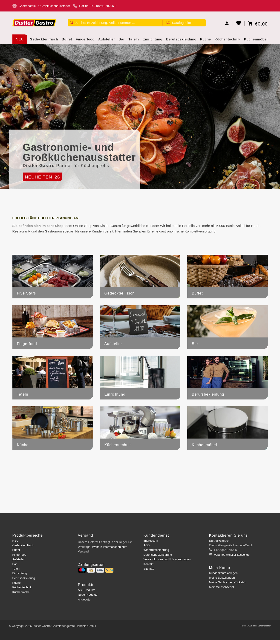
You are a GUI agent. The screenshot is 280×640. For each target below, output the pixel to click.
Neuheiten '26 (42, 177)
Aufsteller (106, 40)
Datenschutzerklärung (158, 554)
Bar (122, 40)
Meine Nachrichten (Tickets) (227, 582)
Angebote (84, 599)
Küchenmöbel (256, 40)
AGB (147, 545)
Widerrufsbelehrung (156, 550)
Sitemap (149, 568)
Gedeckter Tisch (44, 40)
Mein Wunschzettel (221, 587)
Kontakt (148, 564)
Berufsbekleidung (181, 40)
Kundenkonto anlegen (223, 573)
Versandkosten (264, 626)
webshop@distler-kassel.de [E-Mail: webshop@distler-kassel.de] (231, 554)
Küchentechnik (227, 40)
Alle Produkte (86, 590)
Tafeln (133, 40)
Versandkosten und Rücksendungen (167, 559)
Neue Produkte (88, 594)
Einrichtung (152, 40)
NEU (20, 39)
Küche (205, 40)
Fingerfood (85, 40)
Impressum (151, 540)
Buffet (67, 40)
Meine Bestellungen (222, 577)
